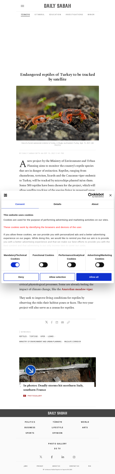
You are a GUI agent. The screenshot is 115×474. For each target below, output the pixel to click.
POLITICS (30, 422)
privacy (40, 466)
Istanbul (39, 14)
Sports (30, 433)
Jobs (26, 466)
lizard (51, 336)
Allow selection (57, 277)
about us (56, 466)
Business (30, 427)
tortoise (33, 336)
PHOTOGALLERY (35, 396)
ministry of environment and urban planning (40, 341)
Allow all (94, 277)
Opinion (57, 433)
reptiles (23, 336)
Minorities (94, 14)
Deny (21, 277)
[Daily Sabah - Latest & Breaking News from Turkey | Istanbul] (57, 6)
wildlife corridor (72, 341)
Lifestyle (57, 427)
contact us (74, 466)
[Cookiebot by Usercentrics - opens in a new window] (90, 195)
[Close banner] (110, 195)
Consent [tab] (20, 204)
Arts (85, 427)
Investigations (74, 14)
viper (42, 336)
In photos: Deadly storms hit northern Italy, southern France (53, 387)
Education (55, 14)
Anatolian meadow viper (77, 289)
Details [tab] (57, 204)
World (85, 422)
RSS (89, 466)
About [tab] (95, 204)
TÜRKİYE (25, 14)
